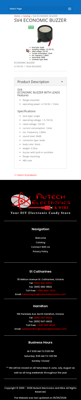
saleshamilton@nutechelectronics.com (44, 328)
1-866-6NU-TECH (45, 290)
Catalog (40, 242)
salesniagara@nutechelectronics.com (44, 294)
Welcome (40, 238)
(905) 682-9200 (43, 283)
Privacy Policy (40, 251)
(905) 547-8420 (43, 317)
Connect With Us (40, 247)
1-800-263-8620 (46, 325)
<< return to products (25, 175)
